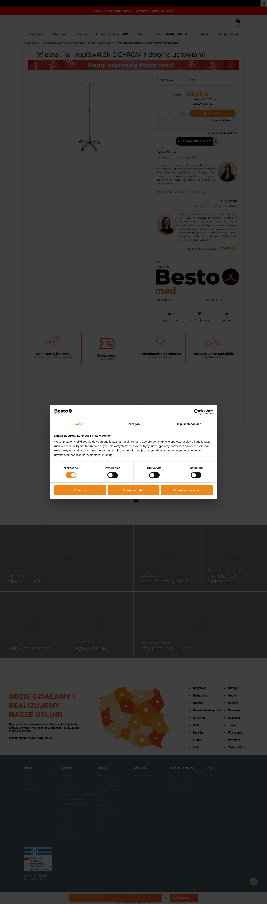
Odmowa (80, 490)
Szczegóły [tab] (133, 423)
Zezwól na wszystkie (186, 490)
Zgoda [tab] (78, 423)
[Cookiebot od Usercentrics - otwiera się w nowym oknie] (196, 412)
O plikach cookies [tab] (189, 423)
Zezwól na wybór (133, 490)
